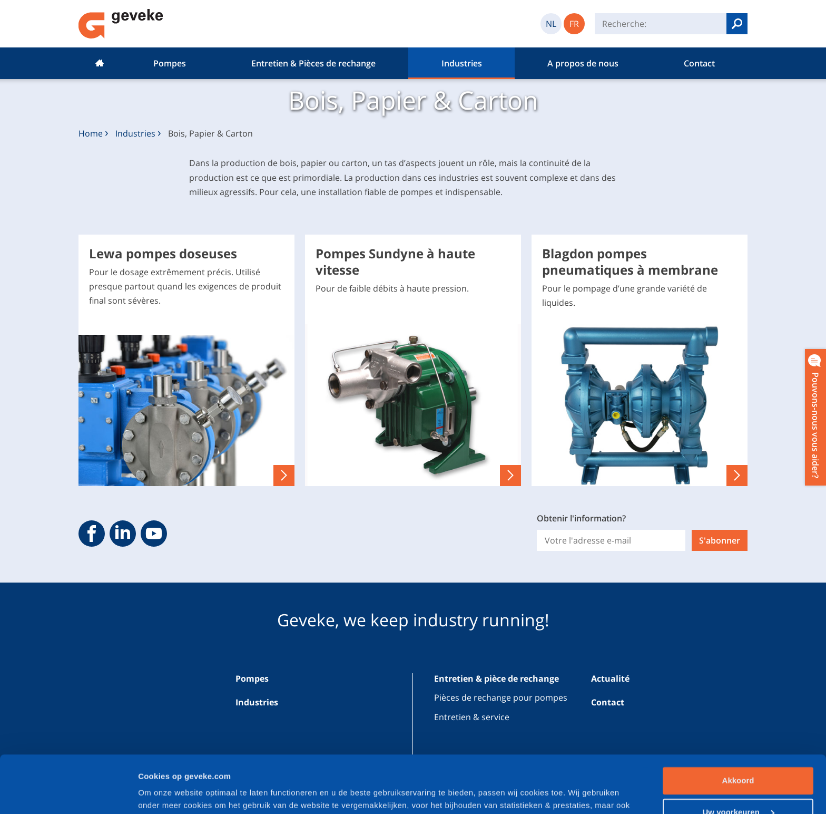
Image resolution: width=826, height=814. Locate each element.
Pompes (169, 63)
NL (551, 24)
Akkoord (738, 726)
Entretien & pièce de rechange (496, 678)
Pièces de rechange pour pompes (500, 697)
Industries (461, 63)
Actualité (610, 678)
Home (99, 63)
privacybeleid (296, 764)
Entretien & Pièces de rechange (313, 63)
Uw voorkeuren (738, 757)
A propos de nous (582, 63)
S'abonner (719, 540)
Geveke (120, 23)
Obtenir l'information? (581, 518)
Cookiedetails (164, 793)
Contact (699, 63)
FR (574, 24)
